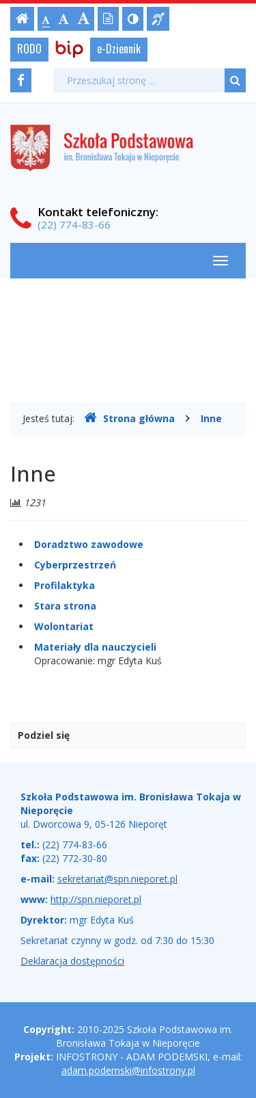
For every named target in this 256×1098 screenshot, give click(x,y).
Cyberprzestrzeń (75, 564)
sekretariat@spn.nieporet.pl (117, 878)
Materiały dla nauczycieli (95, 646)
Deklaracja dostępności (72, 960)
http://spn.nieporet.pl (96, 899)
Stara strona (65, 605)
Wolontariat (64, 626)
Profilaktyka (64, 585)
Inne (211, 418)
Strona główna (129, 418)
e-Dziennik (119, 48)
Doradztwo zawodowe (88, 544)
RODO (29, 48)
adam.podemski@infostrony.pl (128, 1070)
